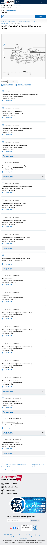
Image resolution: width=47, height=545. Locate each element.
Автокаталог (12, 21)
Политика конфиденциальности (22, 537)
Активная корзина (10, 10)
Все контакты (17, 5)
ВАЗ (34, 21)
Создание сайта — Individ (26, 535)
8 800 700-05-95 (8, 479)
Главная (3, 21)
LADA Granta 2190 (6, 23)
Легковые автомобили (24, 21)
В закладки (7, 100)
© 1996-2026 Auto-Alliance (11, 535)
